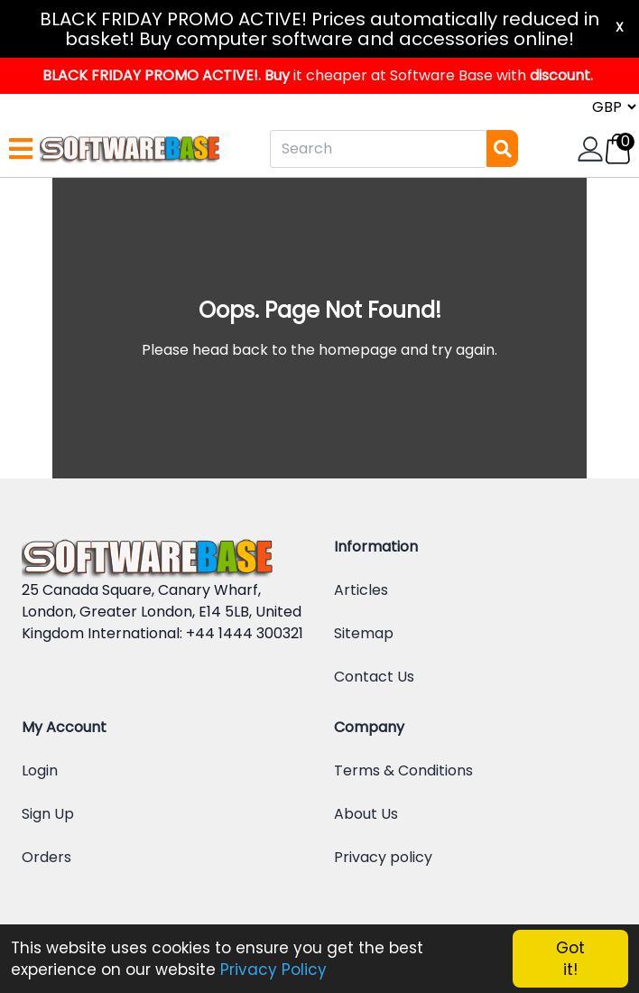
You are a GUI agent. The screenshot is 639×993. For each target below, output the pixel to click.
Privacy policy (383, 857)
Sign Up (48, 813)
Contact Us (374, 676)
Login (40, 770)
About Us (366, 813)
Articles (361, 590)
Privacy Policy (273, 969)
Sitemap (364, 633)
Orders (46, 857)
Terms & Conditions (403, 770)
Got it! (570, 958)
